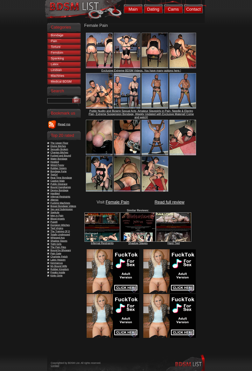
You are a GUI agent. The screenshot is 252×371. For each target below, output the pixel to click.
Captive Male (57, 180)
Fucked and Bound (60, 155)
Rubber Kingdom (59, 269)
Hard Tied (173, 243)
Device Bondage (59, 190)
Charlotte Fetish (59, 256)
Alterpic (54, 199)
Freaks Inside (57, 272)
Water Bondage (58, 158)
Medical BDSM (61, 81)
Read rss (64, 124)
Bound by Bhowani (60, 250)
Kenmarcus (56, 263)
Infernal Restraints (102, 243)
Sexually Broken (59, 149)
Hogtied (54, 162)
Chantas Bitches (59, 152)
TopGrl (54, 174)
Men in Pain (56, 215)
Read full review (169, 202)
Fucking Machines (60, 203)
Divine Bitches (58, 146)
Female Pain (117, 202)
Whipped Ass (57, 237)
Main (133, 9)
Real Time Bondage (61, 177)
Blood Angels (57, 218)
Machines (57, 76)
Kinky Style (56, 275)
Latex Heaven (57, 259)
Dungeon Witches (60, 225)
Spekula (54, 212)
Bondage (57, 35)
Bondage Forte (58, 171)
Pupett (53, 221)
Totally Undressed (60, 234)
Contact (193, 9)
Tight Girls (55, 244)
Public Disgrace (58, 184)
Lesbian (56, 70)
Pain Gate (55, 253)
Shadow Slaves (138, 243)
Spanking (57, 58)
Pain (54, 41)
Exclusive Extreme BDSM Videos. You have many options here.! (141, 70)
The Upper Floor (59, 143)
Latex (54, 64)
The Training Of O (60, 231)
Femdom (57, 52)
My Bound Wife (58, 266)
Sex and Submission (61, 209)
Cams (173, 9)
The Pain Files (58, 247)
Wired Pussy (57, 165)
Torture (56, 47)
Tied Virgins (56, 228)
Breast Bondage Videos (63, 206)
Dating (153, 9)
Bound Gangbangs (60, 187)
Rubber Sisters (58, 168)
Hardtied (55, 193)
